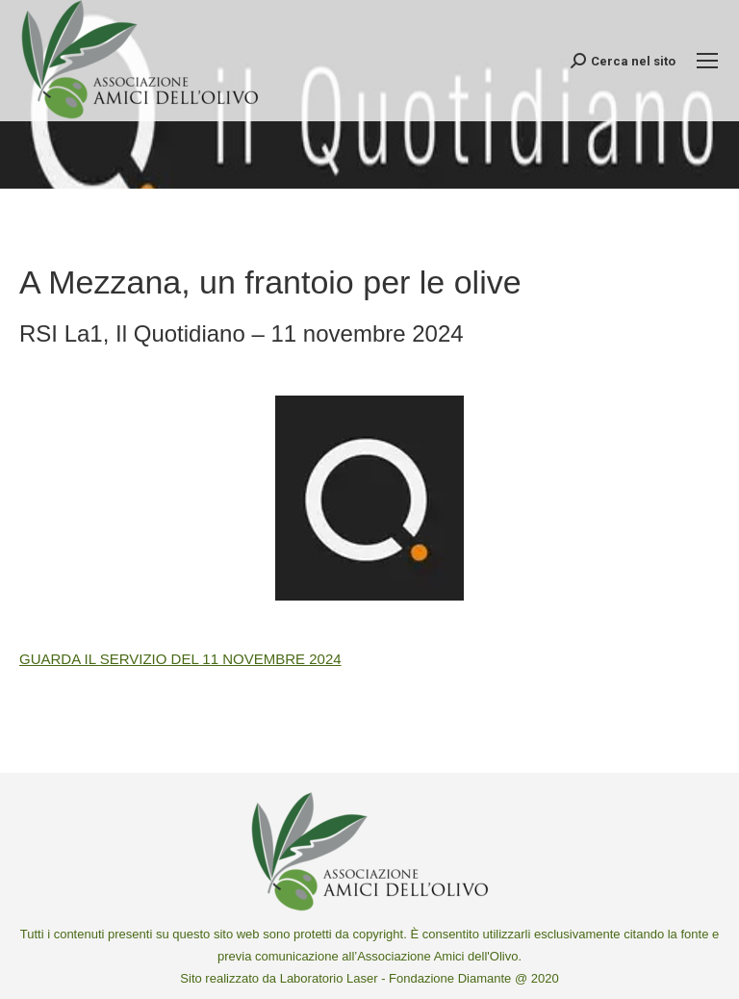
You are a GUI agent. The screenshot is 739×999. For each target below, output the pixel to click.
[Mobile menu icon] (707, 60)
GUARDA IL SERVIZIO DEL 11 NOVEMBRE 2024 (180, 659)
